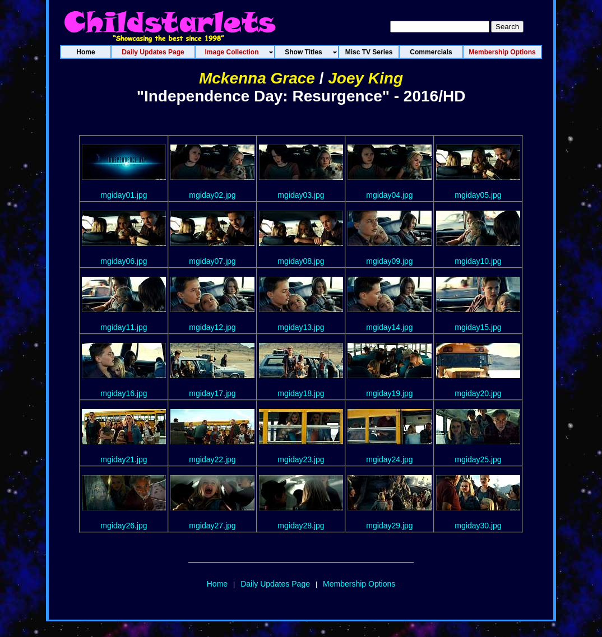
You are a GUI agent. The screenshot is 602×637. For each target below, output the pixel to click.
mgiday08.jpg (300, 261)
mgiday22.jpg (212, 459)
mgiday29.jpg (389, 525)
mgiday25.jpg (478, 459)
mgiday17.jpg (212, 393)
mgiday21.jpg (123, 459)
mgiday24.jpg (389, 459)
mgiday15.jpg (478, 327)
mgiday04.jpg (389, 194)
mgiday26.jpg (123, 525)
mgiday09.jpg (389, 261)
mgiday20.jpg (478, 393)
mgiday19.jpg (389, 393)
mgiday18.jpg (300, 393)
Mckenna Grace (257, 78)
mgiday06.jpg (123, 261)
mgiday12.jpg (212, 327)
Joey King (365, 78)
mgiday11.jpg (123, 327)
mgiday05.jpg (478, 194)
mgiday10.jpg (478, 261)
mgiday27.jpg (212, 525)
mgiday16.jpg (123, 393)
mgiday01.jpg (123, 194)
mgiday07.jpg (212, 261)
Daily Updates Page (275, 583)
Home (217, 583)
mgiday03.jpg (300, 194)
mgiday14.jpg (389, 327)
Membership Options (359, 583)
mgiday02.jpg (212, 194)
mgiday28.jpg (300, 525)
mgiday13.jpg (300, 327)
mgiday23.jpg (300, 459)
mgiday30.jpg (478, 525)
